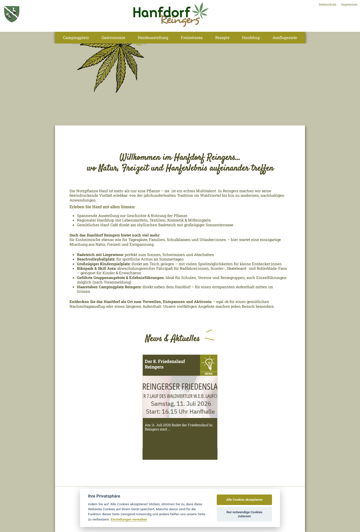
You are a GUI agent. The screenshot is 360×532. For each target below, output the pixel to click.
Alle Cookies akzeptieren (244, 500)
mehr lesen (180, 454)
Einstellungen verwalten (129, 519)
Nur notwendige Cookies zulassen (244, 514)
